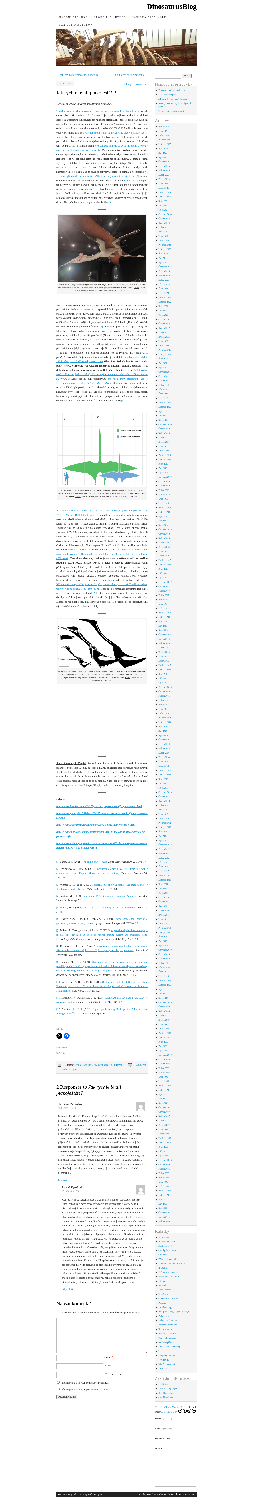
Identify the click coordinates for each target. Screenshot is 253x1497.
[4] (124, 180)
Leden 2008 (163, 1081)
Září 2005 (162, 1204)
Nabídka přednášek (149, 17)
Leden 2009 (163, 1028)
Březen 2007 (164, 1125)
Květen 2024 (164, 223)
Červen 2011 (164, 901)
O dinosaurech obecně (168, 1298)
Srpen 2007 (163, 1103)
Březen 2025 (164, 179)
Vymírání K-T (164, 1360)
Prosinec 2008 (164, 1033)
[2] (99, 150)
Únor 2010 (163, 971)
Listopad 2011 (164, 879)
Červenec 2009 (165, 1002)
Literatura (162, 1281)
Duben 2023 (163, 280)
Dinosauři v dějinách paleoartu (171, 90)
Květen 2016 (164, 643)
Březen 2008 (164, 1072)
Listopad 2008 (164, 1037)
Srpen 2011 (163, 893)
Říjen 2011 (163, 884)
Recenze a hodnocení (167, 1324)
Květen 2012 (164, 853)
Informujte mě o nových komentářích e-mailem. (85, 1382)
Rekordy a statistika (98, 1064)
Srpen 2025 (163, 157)
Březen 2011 (164, 915)
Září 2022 (162, 310)
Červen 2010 (164, 954)
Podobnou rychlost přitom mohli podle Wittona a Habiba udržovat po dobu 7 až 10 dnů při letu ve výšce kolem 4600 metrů (102, 554)
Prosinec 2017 (164, 560)
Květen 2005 (164, 1221)
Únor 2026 (163, 131)
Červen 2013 (164, 796)
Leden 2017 (163, 608)
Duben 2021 (163, 385)
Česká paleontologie (167, 1250)
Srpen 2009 (163, 998)
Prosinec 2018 (164, 507)
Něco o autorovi (165, 1289)
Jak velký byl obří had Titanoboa (172, 99)
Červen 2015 (164, 691)
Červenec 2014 (165, 739)
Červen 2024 (164, 218)
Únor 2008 (163, 1077)
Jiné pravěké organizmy (168, 1272)
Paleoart (162, 1303)
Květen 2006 (164, 1168)
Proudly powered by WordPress (152, 1494)
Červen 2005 (164, 1217)
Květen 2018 (164, 538)
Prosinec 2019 (164, 455)
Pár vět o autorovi (76, 25)
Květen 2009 (164, 1011)
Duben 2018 (163, 542)
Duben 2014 (163, 753)
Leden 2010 (163, 976)
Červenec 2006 (165, 1160)
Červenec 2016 (165, 634)
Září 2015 (162, 678)
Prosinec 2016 (164, 612)
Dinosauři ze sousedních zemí (171, 1263)
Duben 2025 (163, 175)
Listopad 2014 (164, 722)
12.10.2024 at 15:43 (67, 1108)
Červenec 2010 (165, 950)
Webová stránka (113, 1374)
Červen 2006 (164, 1164)
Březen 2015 (164, 704)
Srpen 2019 (163, 472)
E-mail (109, 1365)
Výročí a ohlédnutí (166, 1364)
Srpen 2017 (163, 577)
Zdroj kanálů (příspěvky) (169, 1388)
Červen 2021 (164, 376)
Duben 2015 (163, 700)
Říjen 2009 (163, 989)
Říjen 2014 (163, 726)
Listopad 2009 (164, 985)
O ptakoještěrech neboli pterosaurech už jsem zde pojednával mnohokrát (94, 111)
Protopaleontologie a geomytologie (173, 1311)
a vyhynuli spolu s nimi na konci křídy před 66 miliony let (113, 132)
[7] (116, 344)
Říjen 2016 (163, 621)
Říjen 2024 (163, 201)
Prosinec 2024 (164, 192)
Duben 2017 (163, 595)
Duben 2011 (163, 910)
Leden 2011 (163, 923)
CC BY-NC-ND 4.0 (178, 1411)
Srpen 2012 (163, 840)
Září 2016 (162, 626)
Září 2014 (162, 731)
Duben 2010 (163, 963)
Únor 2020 (163, 446)
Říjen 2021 (163, 358)
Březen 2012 (164, 862)
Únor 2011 (163, 919)
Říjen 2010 (163, 936)
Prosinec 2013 (164, 770)
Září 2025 (162, 153)
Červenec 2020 (165, 424)
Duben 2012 (163, 858)
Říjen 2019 (163, 464)
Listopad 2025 (164, 144)
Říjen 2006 (163, 1147)
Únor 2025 (163, 183)
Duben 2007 (163, 1120)
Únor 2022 (163, 341)
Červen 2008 (164, 1059)
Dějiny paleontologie (167, 1259)
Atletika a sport (165, 1246)
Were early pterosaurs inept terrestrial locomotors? (110, 907)
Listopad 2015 (164, 669)
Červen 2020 (164, 428)
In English (163, 1268)
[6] (101, 326)
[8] (68, 378)
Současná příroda (166, 1342)
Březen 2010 (164, 967)
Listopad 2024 (164, 196)
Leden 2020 (163, 450)
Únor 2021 (163, 393)
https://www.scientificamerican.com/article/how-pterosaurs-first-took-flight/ (96, 825)
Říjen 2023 (163, 253)
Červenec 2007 (165, 1107)
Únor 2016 (163, 656)
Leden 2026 (163, 135)
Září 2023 (162, 258)
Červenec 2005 (165, 1212)
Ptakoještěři (81, 1064)
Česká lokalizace (165, 1397)
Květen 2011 (164, 906)
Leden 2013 (163, 818)
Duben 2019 (163, 490)
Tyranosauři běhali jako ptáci (171, 111)
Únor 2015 (163, 709)
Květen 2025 (164, 170)
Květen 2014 (164, 748)
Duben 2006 (163, 1173)
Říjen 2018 (163, 516)
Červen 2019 (164, 481)
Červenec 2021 (165, 372)
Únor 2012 (163, 866)
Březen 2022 (164, 337)
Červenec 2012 (165, 844)
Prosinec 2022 (164, 297)
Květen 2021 (164, 380)
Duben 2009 (163, 1015)
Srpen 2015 (163, 682)
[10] (75, 536)
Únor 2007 (163, 1129)
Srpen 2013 (163, 788)
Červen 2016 (164, 639)
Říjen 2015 (163, 674)
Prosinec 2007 (164, 1085)
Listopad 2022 (164, 301)
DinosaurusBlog (172, 6)
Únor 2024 (163, 236)
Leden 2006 (163, 1186)
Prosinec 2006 (164, 1138)
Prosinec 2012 (164, 823)
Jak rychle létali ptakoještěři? (86, 92)
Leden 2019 (163, 503)
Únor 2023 (163, 288)
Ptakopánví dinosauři (167, 1320)
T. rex (161, 1351)
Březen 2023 (164, 284)
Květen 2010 (164, 958)
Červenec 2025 (165, 161)
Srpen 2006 (163, 1155)
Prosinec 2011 (164, 875)
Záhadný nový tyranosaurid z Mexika (77, 75)
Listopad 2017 (164, 564)
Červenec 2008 (165, 1055)
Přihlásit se (163, 1384)
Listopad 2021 (164, 354)
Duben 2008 (163, 1068)
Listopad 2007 (164, 1090)
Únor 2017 (163, 604)
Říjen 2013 (163, 779)
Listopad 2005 (164, 1195)
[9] (122, 400)
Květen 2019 (164, 485)
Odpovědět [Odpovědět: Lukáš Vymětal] (67, 1289)
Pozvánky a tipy (165, 1307)
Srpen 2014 (163, 735)
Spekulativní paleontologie (170, 1346)
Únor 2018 (163, 551)
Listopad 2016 (164, 617)
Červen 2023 (164, 271)
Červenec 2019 (165, 477)
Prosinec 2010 (164, 928)
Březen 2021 (164, 389)
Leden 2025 (163, 188)
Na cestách (163, 1285)
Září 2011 (162, 888)
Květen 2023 (164, 275)
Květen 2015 (164, 696)
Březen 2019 (164, 494)
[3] (137, 176)
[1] (146, 132)
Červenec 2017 (165, 582)
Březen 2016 (164, 652)
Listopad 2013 (164, 774)
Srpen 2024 (163, 210)
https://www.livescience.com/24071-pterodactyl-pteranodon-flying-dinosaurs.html (99, 806)
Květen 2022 (164, 328)
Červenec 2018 (165, 529)
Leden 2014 (163, 766)
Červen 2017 (164, 586)
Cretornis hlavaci (106, 869)
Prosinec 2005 (164, 1190)
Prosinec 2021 (164, 350)
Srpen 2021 (163, 367)
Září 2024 (162, 205)
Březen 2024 (164, 231)
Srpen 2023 (163, 262)
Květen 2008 (164, 1063)
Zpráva (158, 1448)
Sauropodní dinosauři (167, 1338)
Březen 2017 (164, 599)
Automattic (189, 1494)
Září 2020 (162, 415)
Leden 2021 (163, 398)
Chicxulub (163, 1254)
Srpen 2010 (163, 945)
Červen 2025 (164, 166)
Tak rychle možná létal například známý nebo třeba (102, 374)
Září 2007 (162, 1098)
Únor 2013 (163, 814)
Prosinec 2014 (164, 717)
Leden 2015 (163, 713)
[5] (110, 202)
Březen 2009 (164, 1020)
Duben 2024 (163, 227)
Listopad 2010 (164, 932)
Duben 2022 (163, 332)
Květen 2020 (164, 433)
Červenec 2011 (165, 897)
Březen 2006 (164, 1177)
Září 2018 (162, 520)
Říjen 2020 (163, 411)
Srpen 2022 (163, 315)
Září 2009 (162, 993)
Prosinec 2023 (164, 245)
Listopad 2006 (164, 1142)
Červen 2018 (164, 534)
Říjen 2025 (163, 148)
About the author (110, 17)
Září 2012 (162, 836)
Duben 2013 (163, 805)
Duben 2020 (163, 437)
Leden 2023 (163, 293)
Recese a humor (165, 1329)
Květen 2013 (164, 801)
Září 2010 (162, 941)
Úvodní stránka (73, 17)
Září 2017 (162, 573)
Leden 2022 (163, 345)
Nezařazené (163, 1294)
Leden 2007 (163, 1133)
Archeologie (163, 1237)
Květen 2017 (164, 590)
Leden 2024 (163, 240)
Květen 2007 (164, 1116)
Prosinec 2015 (164, 665)
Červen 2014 (164, 744)
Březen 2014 (164, 757)
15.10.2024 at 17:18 (70, 1191)
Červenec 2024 (165, 214)
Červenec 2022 (165, 319)
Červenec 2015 (165, 687)
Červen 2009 (164, 1006)
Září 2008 (162, 1046)
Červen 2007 (164, 1112)
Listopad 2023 (164, 249)
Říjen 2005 (163, 1199)
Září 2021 (162, 363)
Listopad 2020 (164, 407)
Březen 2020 (164, 442)
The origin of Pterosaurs (94, 861)
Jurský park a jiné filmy (168, 1276)
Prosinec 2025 (164, 139)
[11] (145, 580)
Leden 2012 (163, 871)
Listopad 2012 (164, 827)
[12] (93, 593)
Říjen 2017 (163, 569)
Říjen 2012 (163, 831)
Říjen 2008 (163, 1042)
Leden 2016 (163, 661)
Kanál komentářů (166, 1393)
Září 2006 (162, 1151)
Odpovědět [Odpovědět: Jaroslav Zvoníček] (63, 1180)
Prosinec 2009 (164, 980)
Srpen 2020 (163, 420)
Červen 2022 (164, 323)
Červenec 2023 (165, 266)
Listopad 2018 (164, 512)
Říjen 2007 (163, 1094)
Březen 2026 (164, 126)
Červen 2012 (164, 849)
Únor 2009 (163, 1024)
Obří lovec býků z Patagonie (131, 75)
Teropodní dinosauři (167, 1355)
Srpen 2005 (163, 1208)
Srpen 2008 (163, 1050)
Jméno (109, 1357)
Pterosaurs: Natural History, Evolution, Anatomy (109, 896)
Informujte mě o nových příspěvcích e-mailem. (85, 1389)
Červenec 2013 (165, 792)
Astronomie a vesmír (167, 1241)
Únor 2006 (163, 1182)
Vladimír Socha (179, 1407)
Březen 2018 (164, 547)
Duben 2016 (163, 647)
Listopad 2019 (164, 459)
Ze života (162, 1368)
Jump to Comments (135, 84)
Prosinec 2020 (164, 402)
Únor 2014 (163, 761)
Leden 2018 (163, 555)
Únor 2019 (163, 499)
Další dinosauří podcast (168, 94)
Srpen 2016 (163, 630)
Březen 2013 (164, 809)
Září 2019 (162, 468)
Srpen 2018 (163, 525)
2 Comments (139, 1064)
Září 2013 (162, 783)
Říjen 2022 (163, 306)
